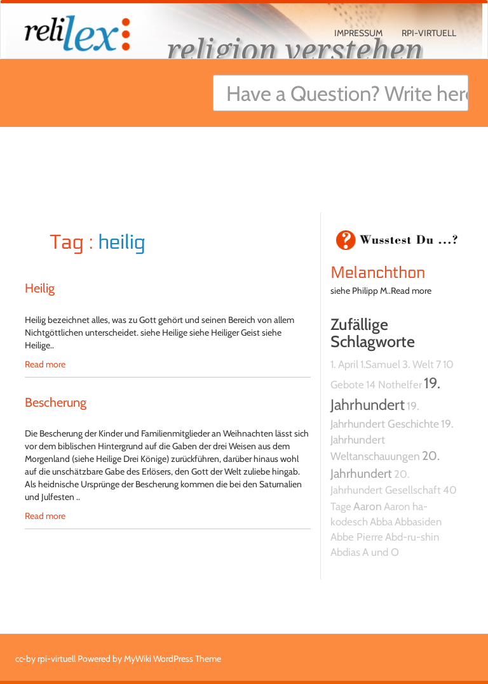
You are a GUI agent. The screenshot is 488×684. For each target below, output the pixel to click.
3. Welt (418, 364)
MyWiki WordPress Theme (172, 658)
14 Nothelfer (394, 384)
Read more (45, 364)
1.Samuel (380, 364)
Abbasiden (418, 521)
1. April (344, 364)
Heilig (40, 288)
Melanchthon (377, 272)
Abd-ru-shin (412, 536)
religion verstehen (294, 49)
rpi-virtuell (429, 33)
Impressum (358, 33)
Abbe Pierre (356, 536)
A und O (380, 552)
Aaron (367, 506)
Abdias (345, 552)
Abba (381, 521)
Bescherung (55, 402)
